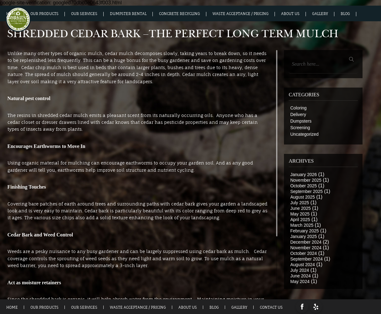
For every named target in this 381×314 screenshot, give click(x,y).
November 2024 (306, 247)
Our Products (44, 14)
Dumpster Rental (128, 14)
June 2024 (300, 275)
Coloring (298, 107)
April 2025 (300, 219)
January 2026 (303, 174)
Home (12, 14)
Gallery (320, 14)
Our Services (84, 14)
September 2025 (306, 191)
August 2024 (302, 264)
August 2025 (302, 197)
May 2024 (299, 281)
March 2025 (301, 225)
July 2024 (299, 270)
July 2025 (299, 202)
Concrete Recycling (179, 14)
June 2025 (300, 208)
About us (290, 14)
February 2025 (304, 230)
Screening (300, 127)
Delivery (298, 114)
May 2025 (299, 213)
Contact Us (17, 17)
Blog (345, 14)
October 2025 (303, 185)
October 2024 (303, 253)
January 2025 (303, 236)
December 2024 (306, 242)
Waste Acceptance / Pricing (241, 14)
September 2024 (306, 258)
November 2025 (306, 180)
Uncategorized (304, 134)
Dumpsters (300, 121)
